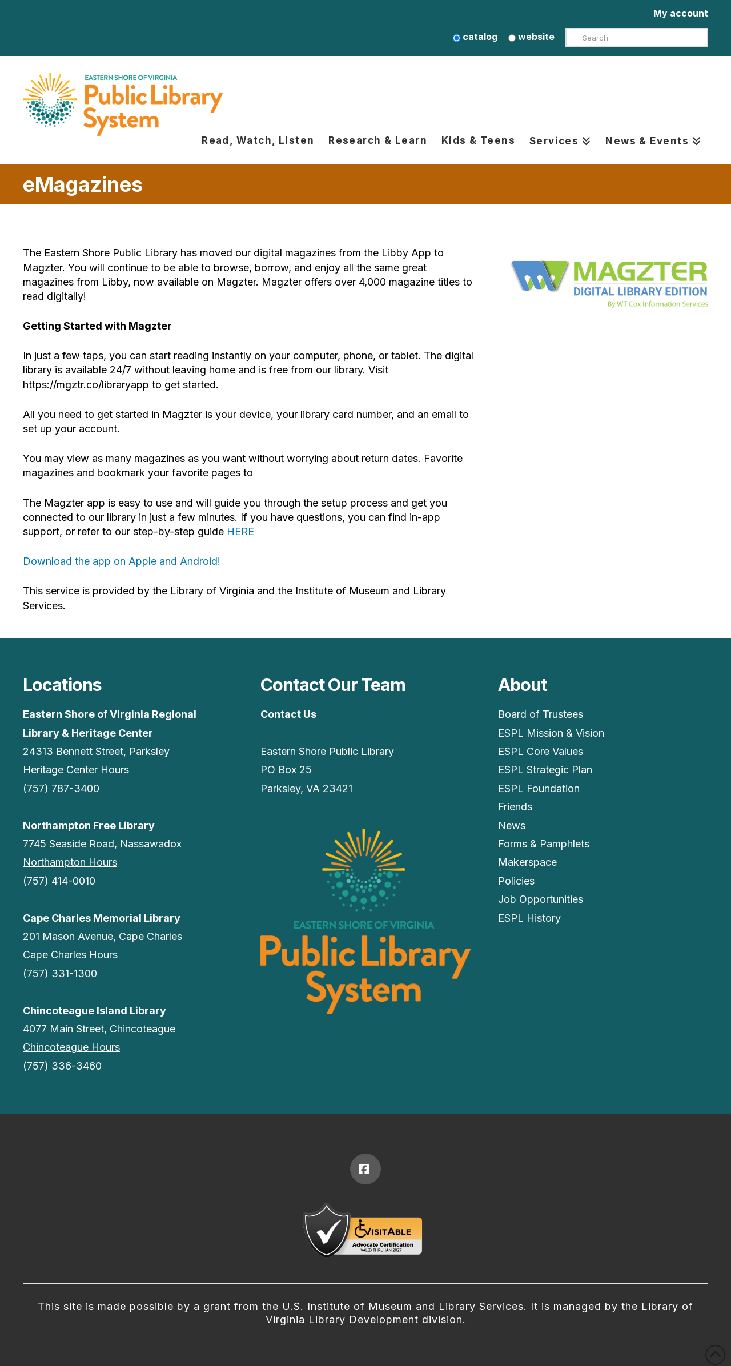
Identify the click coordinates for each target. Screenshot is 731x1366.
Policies (516, 881)
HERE (240, 531)
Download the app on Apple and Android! (121, 561)
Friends (515, 807)
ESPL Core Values (540, 751)
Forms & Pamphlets (543, 844)
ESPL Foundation (539, 788)
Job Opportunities (540, 899)
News (511, 825)
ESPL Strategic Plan (545, 770)
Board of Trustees (540, 714)
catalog (475, 36)
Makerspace (527, 862)
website (531, 36)
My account (680, 13)
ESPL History (529, 918)
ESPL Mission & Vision (551, 733)
